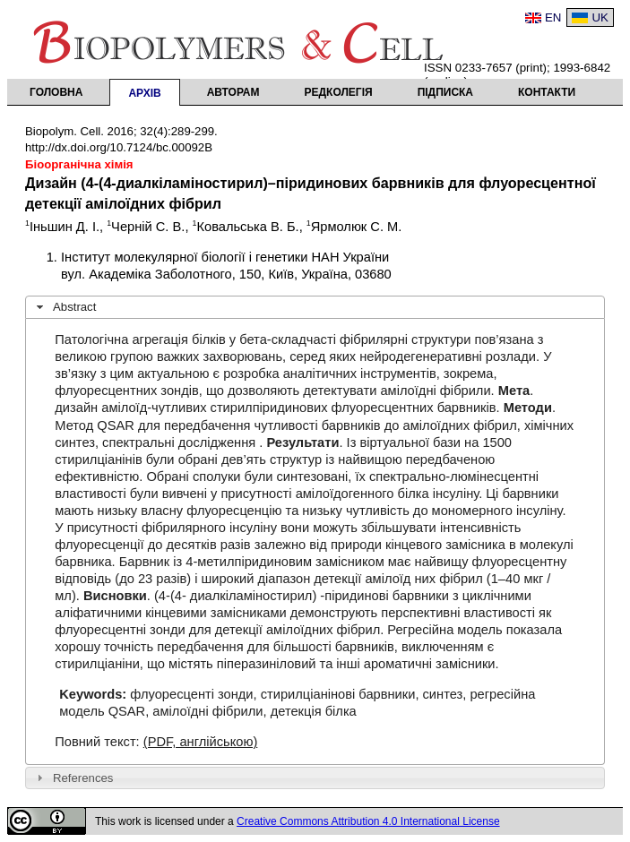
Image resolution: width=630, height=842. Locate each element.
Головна (56, 92)
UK (599, 17)
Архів (144, 93)
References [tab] (73, 777)
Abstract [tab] (64, 307)
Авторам (233, 92)
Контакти (546, 92)
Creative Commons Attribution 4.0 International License (368, 821)
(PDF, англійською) (200, 742)
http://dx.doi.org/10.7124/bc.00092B (118, 147)
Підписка (445, 92)
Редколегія (339, 92)
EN (553, 17)
